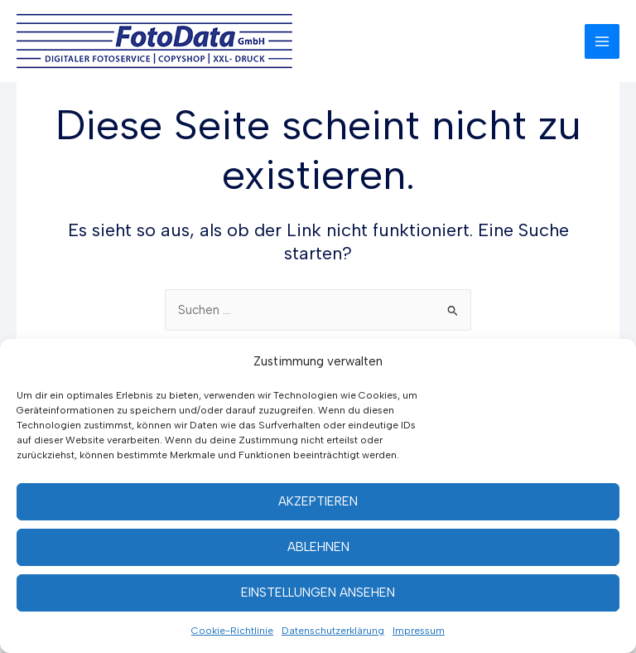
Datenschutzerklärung (333, 630)
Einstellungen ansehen (318, 592)
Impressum (419, 630)
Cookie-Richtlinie (232, 630)
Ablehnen (318, 546)
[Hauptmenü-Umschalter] (602, 41)
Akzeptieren (318, 501)
